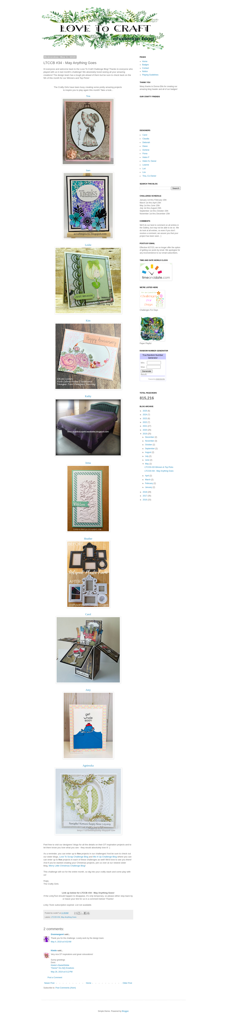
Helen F (146, 157)
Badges (145, 65)
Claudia (146, 139)
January (149, 487)
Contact (145, 68)
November (150, 441)
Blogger (125, 1011)
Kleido (54, 950)
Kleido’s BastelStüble (60, 965)
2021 (145, 426)
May (147, 464)
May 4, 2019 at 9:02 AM (61, 942)
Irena (88, 462)
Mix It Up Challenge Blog (105, 856)
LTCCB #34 (55, 917)
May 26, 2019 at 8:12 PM (62, 972)
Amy (88, 690)
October (149, 445)
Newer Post (49, 983)
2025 (145, 411)
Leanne (146, 165)
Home (88, 983)
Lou (144, 172)
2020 (145, 430)
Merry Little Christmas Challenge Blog (67, 865)
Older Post (127, 983)
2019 (145, 434)
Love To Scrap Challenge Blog (73, 856)
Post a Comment (55, 977)
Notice (145, 71)
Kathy (88, 396)
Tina (88, 96)
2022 (145, 422)
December (150, 437)
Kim (88, 320)
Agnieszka (88, 765)
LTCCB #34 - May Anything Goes (159, 471)
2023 (145, 418)
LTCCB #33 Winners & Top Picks (159, 467)
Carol (88, 614)
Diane (145, 146)
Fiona (145, 153)
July (147, 456)
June (147, 460)
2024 (145, 414)
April (147, 476)
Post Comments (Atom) (65, 988)
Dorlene (146, 150)
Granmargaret (57, 934)
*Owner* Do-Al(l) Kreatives (62, 968)
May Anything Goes (68, 917)
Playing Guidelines (150, 75)
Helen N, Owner (149, 161)
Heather (88, 538)
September (150, 448)
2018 (145, 492)
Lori (144, 168)
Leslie (88, 245)
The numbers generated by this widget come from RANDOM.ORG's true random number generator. (153, 369)
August (148, 452)
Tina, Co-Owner (149, 176)
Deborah (146, 142)
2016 (145, 500)
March (148, 479)
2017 (145, 496)
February (149, 483)
